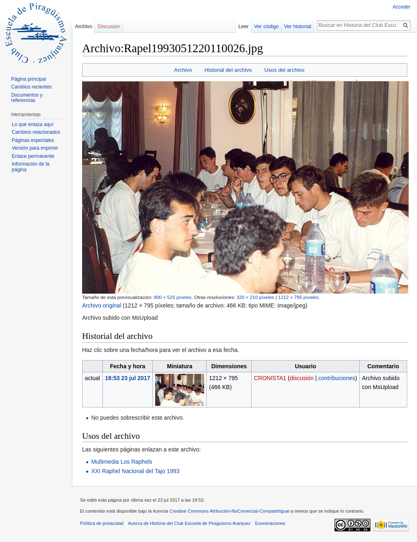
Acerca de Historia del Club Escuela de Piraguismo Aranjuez (189, 523)
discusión (301, 378)
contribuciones (336, 378)
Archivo (183, 70)
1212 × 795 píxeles (298, 297)
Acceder (401, 7)
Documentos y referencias (26, 98)
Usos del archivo (284, 70)
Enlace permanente (33, 156)
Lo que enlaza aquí (33, 124)
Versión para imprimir (35, 148)
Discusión (109, 26)
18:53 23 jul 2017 (127, 378)
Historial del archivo (228, 70)
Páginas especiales (33, 140)
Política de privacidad (101, 523)
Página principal (28, 79)
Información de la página (30, 167)
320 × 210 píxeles (255, 297)
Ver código (266, 26)
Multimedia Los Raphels (121, 461)
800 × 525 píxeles (173, 297)
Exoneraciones (270, 523)
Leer (244, 26)
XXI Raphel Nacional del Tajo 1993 (135, 471)
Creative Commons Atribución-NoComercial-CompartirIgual (229, 511)
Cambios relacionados (36, 132)
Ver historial (297, 26)
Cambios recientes (31, 87)
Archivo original (101, 305)
